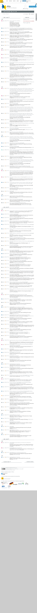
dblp (7, 0)
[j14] (19, 478)
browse (10, 0)
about (18, 0)
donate (24, 0)
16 (2, 480)
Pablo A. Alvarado (11, 463)
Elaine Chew (10, 477)
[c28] (20, 473)
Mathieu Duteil (10, 484)
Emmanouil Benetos (11, 471)
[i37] (32, 490)
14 (2, 478)
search (14, 0)
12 (2, 476)
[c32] (30, 471)
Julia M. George (10, 489)
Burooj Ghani (10, 490)
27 (2, 492)
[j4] (22, 472)
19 (2, 484)
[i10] (21, 472)
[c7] (20, 477)
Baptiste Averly (10, 467)
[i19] (21, 463)
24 (2, 489)
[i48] (21, 490)
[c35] (20, 471)
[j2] (19, 476)
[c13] (23, 478)
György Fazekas (11, 487)
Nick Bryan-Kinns (11, 476)
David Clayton (10, 478)
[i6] (20, 469)
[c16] (25, 463)
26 (2, 491)
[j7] (19, 470)
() (18, 25)
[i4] (20, 475)
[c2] (20, 476)
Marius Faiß (10, 486)
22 (2, 487)
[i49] (19, 486)
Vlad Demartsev (11, 480)
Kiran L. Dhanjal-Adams (12, 481)
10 (2, 474)
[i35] (27, 485)
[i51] (23, 471)
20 (2, 485)
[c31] (25, 485)
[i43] (25, 486)
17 (2, 481)
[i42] (21, 485)
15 (2, 479)
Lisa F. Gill (10, 492)
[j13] (23, 490)
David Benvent (10, 473)
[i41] (23, 485)
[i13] (23, 493)
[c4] (19, 482)
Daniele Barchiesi (11, 469)
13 (2, 477)
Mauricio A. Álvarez (11, 464)
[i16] (23, 463)
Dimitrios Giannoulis (11, 491)
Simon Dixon (10, 482)
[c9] (19, 475)
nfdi (21, 0)
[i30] (19, 479)
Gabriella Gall (10, 488)
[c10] (24, 472)
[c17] (20, 493)
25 (2, 490)
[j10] (23, 486)
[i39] (32, 471)
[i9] (24, 478)
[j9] (19, 468)
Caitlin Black (10, 474)
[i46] (19, 467)
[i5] (19, 477)
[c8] (25, 472)
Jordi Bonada (10, 475)
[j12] (25, 471)
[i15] (21, 478)
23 (2, 488)
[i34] (19, 474)
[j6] (19, 472)
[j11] (19, 485)
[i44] (27, 490)
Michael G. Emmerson (12, 485)
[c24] (20, 463)
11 (2, 475)
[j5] (19, 469)
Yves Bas (9, 470)
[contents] (12, 154)
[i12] (27, 463)
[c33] (27, 471)
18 (2, 482)
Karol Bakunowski (11, 468)
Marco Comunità (11, 479)
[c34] (21, 471)
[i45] (29, 471)
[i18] (21, 470)
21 (2, 486)
